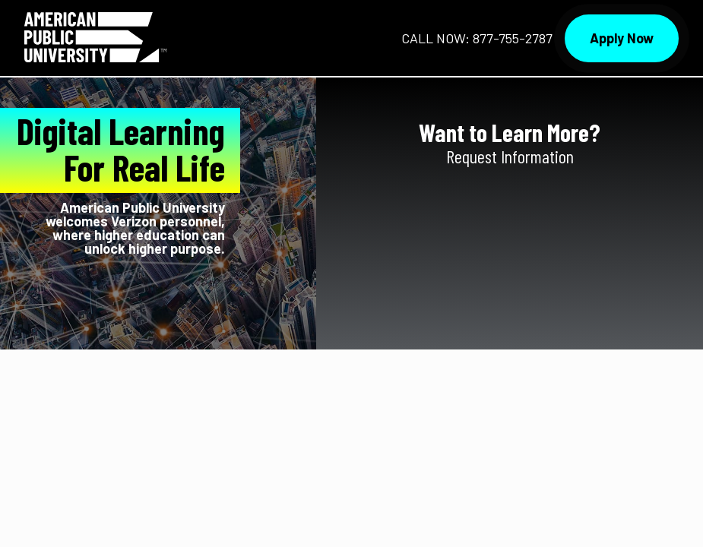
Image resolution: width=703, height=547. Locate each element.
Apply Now (622, 38)
